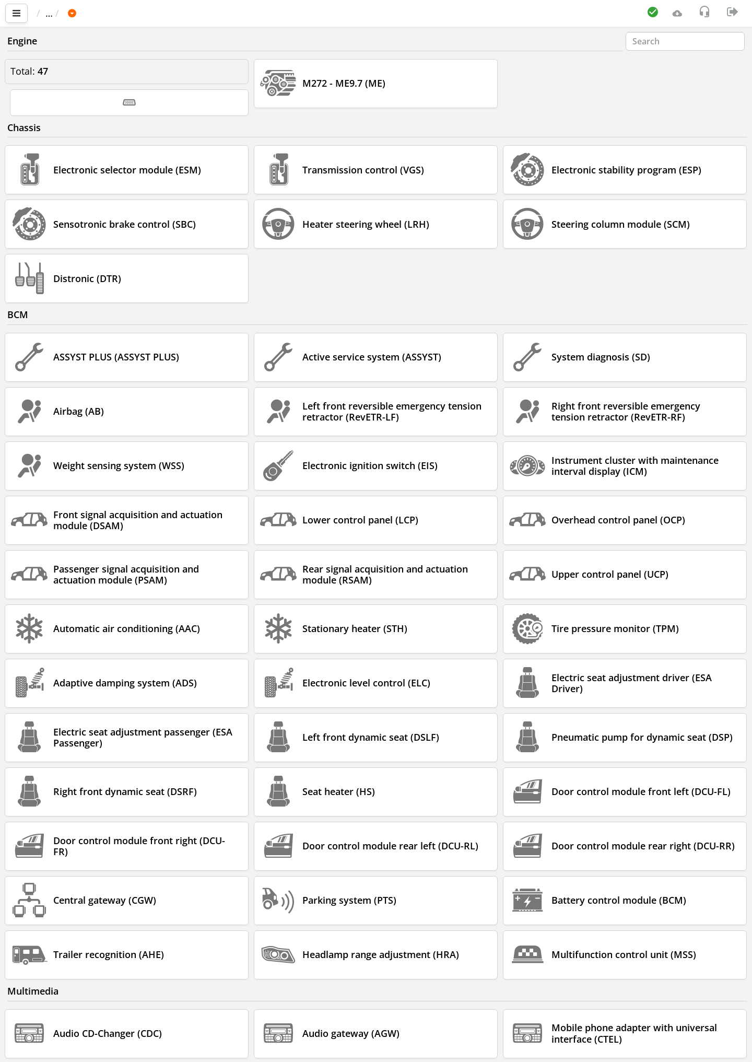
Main (52, 13)
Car (92, 13)
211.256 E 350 (243, 13)
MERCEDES (137, 13)
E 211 (187, 13)
